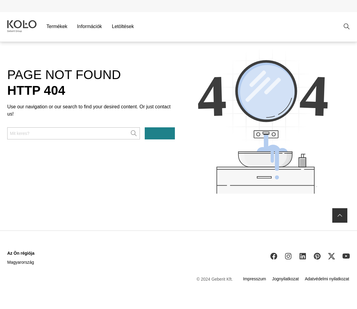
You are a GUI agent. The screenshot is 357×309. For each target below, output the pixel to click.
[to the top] (339, 215)
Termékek (56, 26)
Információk (89, 26)
